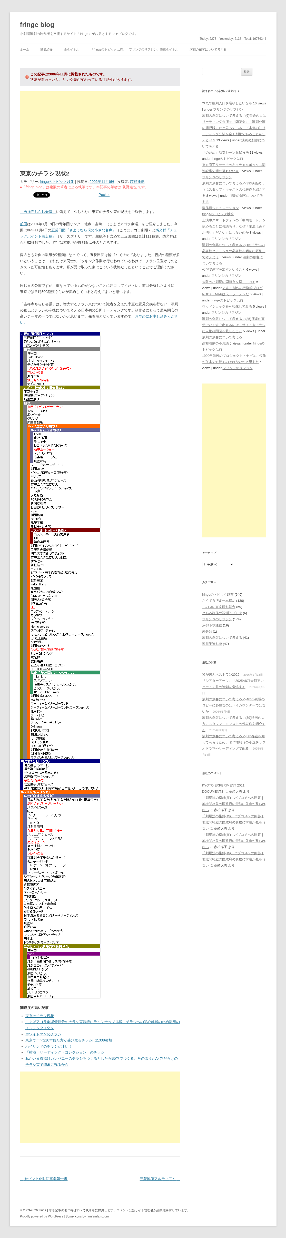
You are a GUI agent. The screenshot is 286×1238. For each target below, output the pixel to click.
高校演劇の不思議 (215, 343)
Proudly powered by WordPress (41, 1216)
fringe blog (37, 24)
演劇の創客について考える (208, 49)
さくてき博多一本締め (218, 601)
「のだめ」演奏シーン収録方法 (225, 152)
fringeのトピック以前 (57, 182)
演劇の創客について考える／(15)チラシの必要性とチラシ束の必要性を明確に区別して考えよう (233, 251)
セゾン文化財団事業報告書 (44, 1179)
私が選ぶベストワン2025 (221, 674)
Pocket (104, 195)
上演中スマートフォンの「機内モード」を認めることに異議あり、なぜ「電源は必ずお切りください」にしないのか (233, 226)
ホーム (24, 49)
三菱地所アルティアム (160, 1179)
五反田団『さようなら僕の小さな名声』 (83, 230)
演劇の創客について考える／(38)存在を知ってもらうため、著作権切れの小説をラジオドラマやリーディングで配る (233, 742)
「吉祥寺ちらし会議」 (38, 212)
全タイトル (71, 49)
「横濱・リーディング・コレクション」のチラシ (64, 1052)
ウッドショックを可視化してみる (227, 306)
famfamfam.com (98, 1216)
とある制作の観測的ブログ (243, 288)
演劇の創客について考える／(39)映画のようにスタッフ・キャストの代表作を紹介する (233, 189)
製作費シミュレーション (220, 208)
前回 (23, 224)
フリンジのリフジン (228, 109)
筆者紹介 (46, 49)
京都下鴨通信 (212, 625)
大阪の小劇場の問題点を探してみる (228, 282)
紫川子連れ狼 (212, 644)
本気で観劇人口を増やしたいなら (227, 103)
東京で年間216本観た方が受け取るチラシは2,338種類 (68, 1040)
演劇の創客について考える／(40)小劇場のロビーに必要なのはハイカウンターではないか (233, 705)
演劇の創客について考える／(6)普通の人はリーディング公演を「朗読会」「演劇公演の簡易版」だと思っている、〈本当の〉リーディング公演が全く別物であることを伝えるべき (234, 128)
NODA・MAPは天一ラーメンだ (225, 294)
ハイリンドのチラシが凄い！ (48, 1046)
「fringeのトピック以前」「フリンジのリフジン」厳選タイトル (134, 49)
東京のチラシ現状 (39, 1016)
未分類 (207, 631)
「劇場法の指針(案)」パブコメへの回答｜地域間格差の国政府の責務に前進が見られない (233, 804)
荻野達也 (137, 182)
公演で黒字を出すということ (223, 269)
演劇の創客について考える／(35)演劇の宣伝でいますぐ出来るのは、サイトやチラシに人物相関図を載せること (233, 325)
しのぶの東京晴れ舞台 (218, 607)
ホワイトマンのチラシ (43, 1034)
